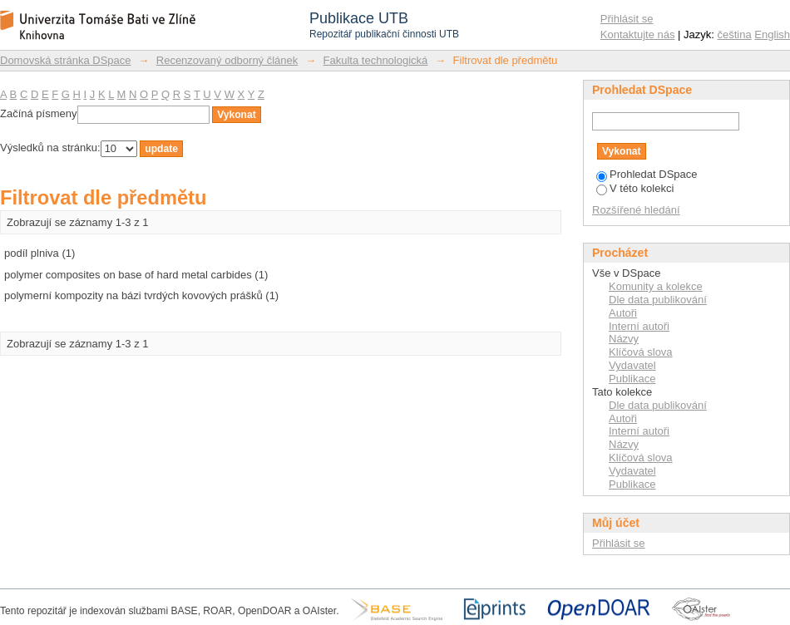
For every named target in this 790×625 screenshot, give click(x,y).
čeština (735, 34)
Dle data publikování (658, 299)
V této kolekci (635, 188)
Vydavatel (632, 365)
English (772, 34)
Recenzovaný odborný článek (227, 60)
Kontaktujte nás (637, 34)
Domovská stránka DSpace (65, 60)
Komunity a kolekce (656, 286)
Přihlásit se (627, 18)
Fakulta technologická (375, 60)
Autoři (623, 313)
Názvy (624, 338)
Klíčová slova (641, 352)
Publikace (632, 378)
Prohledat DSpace (647, 174)
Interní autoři (639, 326)
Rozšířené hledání (636, 210)
